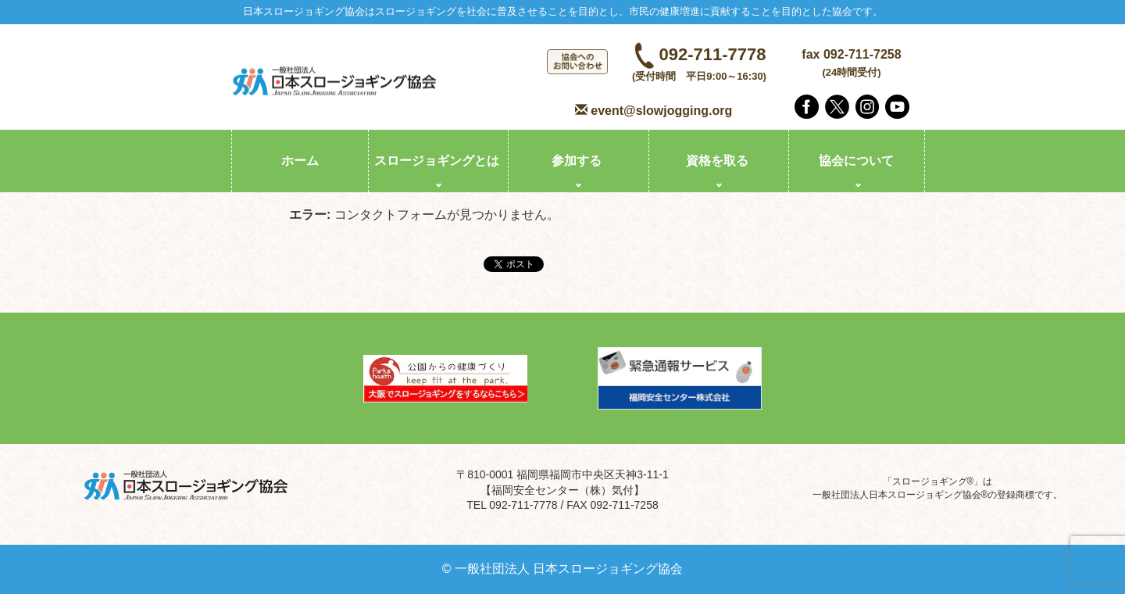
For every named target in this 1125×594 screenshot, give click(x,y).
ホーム (300, 160)
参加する (577, 160)
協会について (856, 160)
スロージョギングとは (436, 160)
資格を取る (717, 160)
